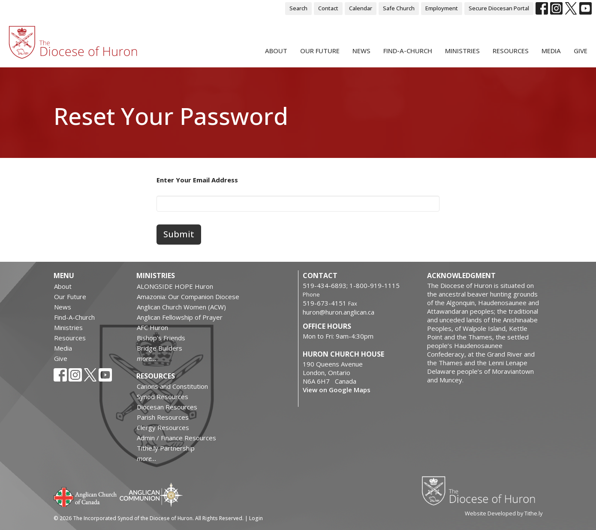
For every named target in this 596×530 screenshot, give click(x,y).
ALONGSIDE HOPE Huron (175, 286)
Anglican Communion (151, 494)
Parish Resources (163, 417)
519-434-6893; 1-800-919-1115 (351, 285)
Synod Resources (162, 396)
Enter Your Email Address (197, 180)
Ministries (462, 50)
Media (551, 50)
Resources (511, 50)
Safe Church (399, 8)
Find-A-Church (407, 50)
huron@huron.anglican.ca (338, 312)
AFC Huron (152, 327)
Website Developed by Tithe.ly (503, 513)
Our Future (320, 50)
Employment (441, 8)
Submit (178, 234)
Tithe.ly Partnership (166, 448)
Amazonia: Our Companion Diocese (188, 296)
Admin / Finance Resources (176, 437)
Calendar (360, 8)
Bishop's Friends (161, 337)
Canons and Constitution (172, 386)
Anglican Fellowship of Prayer (180, 317)
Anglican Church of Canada (85, 496)
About (276, 50)
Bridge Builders (159, 348)
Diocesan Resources (167, 407)
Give (580, 50)
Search (298, 8)
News (361, 50)
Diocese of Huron (482, 490)
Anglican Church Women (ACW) (181, 307)
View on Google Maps (336, 389)
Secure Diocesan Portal (499, 8)
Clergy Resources (163, 427)
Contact (328, 8)
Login (256, 518)
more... (147, 358)
